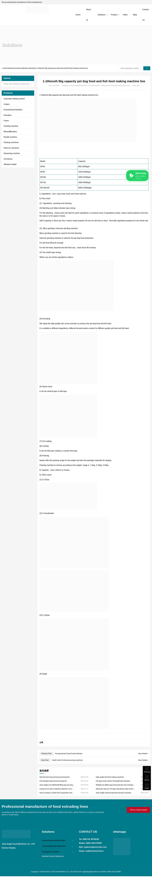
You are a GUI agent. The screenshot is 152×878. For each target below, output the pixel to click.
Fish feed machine (94, 85)
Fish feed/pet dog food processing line (53, 781)
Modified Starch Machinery (53, 856)
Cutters (7, 104)
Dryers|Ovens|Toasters (13, 110)
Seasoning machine (12, 153)
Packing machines (11, 142)
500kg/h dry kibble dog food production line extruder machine (114, 785)
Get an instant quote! (138, 810)
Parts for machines (11, 148)
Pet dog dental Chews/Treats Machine (68, 753)
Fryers (6, 121)
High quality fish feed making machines (110, 777)
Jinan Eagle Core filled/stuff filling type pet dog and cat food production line (56, 785)
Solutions (101, 15)
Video (125, 15)
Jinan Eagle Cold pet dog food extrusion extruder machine (113, 793)
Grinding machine (11, 126)
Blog (135, 15)
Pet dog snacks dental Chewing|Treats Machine (113, 781)
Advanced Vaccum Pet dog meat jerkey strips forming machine (115, 789)
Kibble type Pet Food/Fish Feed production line (115, 85)
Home (78, 15)
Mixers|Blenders (10, 132)
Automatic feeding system (14, 99)
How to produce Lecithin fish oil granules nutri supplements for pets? (55, 793)
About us (88, 15)
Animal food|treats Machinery (25, 68)
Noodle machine (10, 137)
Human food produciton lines (54, 840)
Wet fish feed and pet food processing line (54, 777)
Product (114, 15)
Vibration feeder (10, 164)
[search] (146, 68)
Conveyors (8, 159)
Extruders (7, 115)
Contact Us (145, 15)
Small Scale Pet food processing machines (67, 760)
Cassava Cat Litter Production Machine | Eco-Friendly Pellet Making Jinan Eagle (55, 789)
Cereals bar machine (50, 852)
